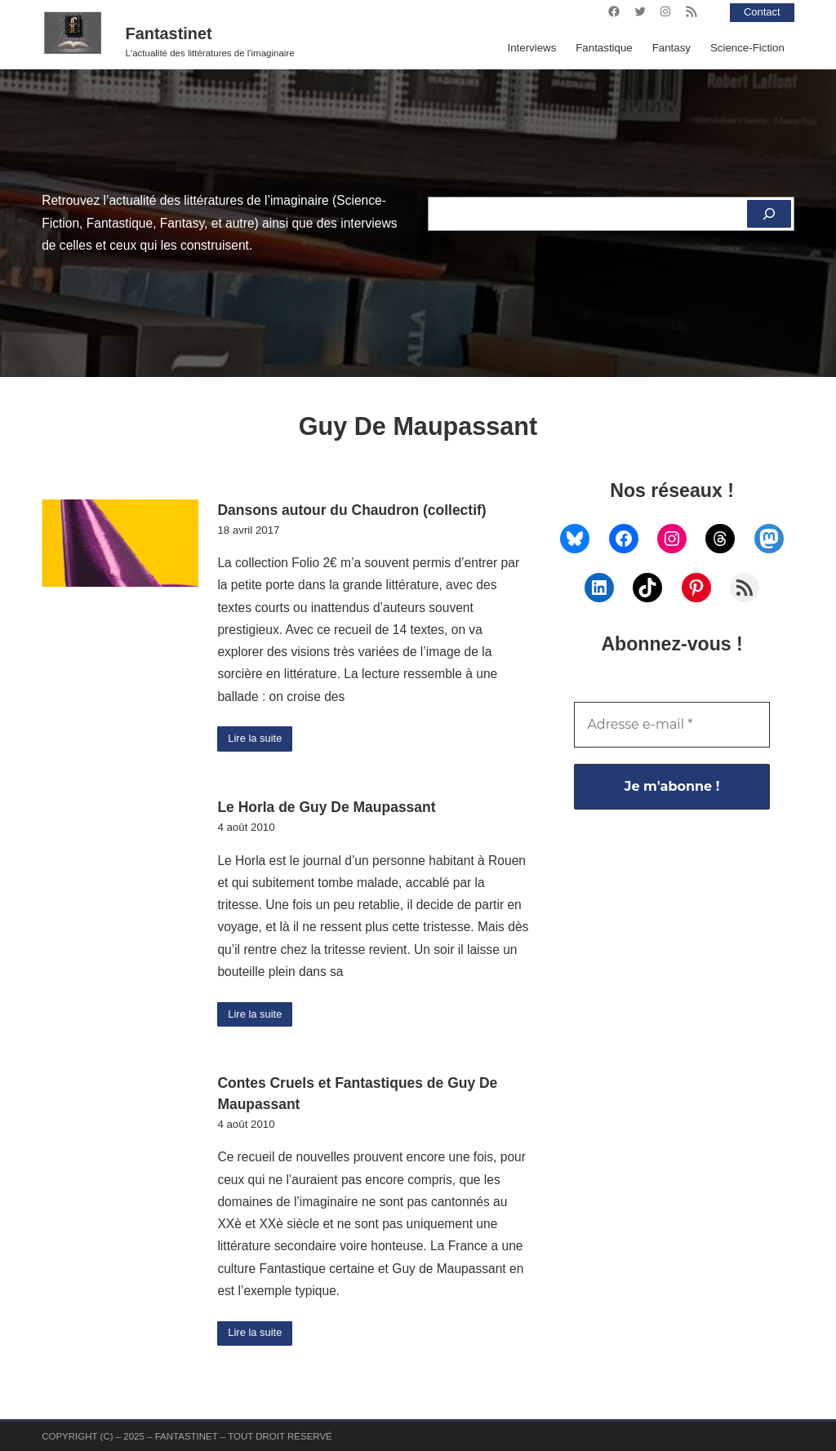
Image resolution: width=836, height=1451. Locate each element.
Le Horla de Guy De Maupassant (326, 808)
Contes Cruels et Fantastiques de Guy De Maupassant (357, 1094)
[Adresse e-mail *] (671, 725)
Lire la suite (256, 739)
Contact (761, 12)
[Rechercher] (768, 214)
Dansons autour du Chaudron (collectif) (351, 510)
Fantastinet (169, 33)
